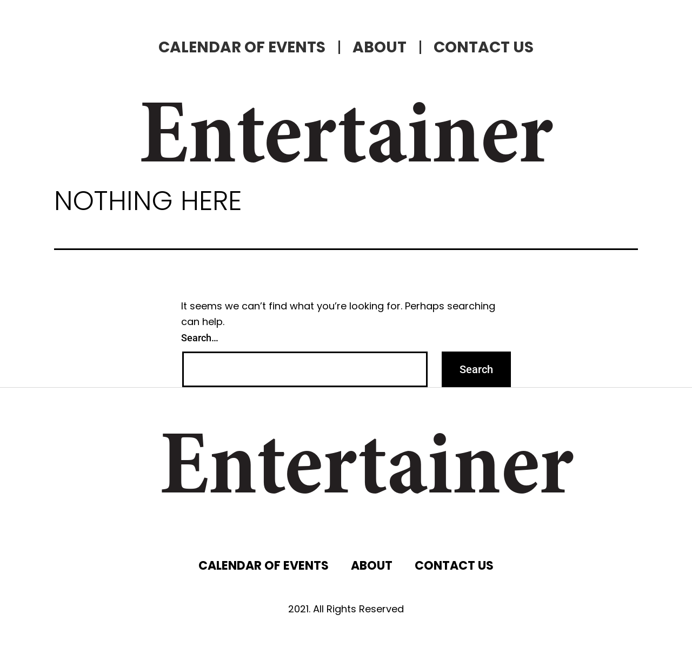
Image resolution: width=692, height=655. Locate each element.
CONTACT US (484, 47)
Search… (199, 337)
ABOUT (379, 47)
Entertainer (346, 140)
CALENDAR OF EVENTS (241, 47)
